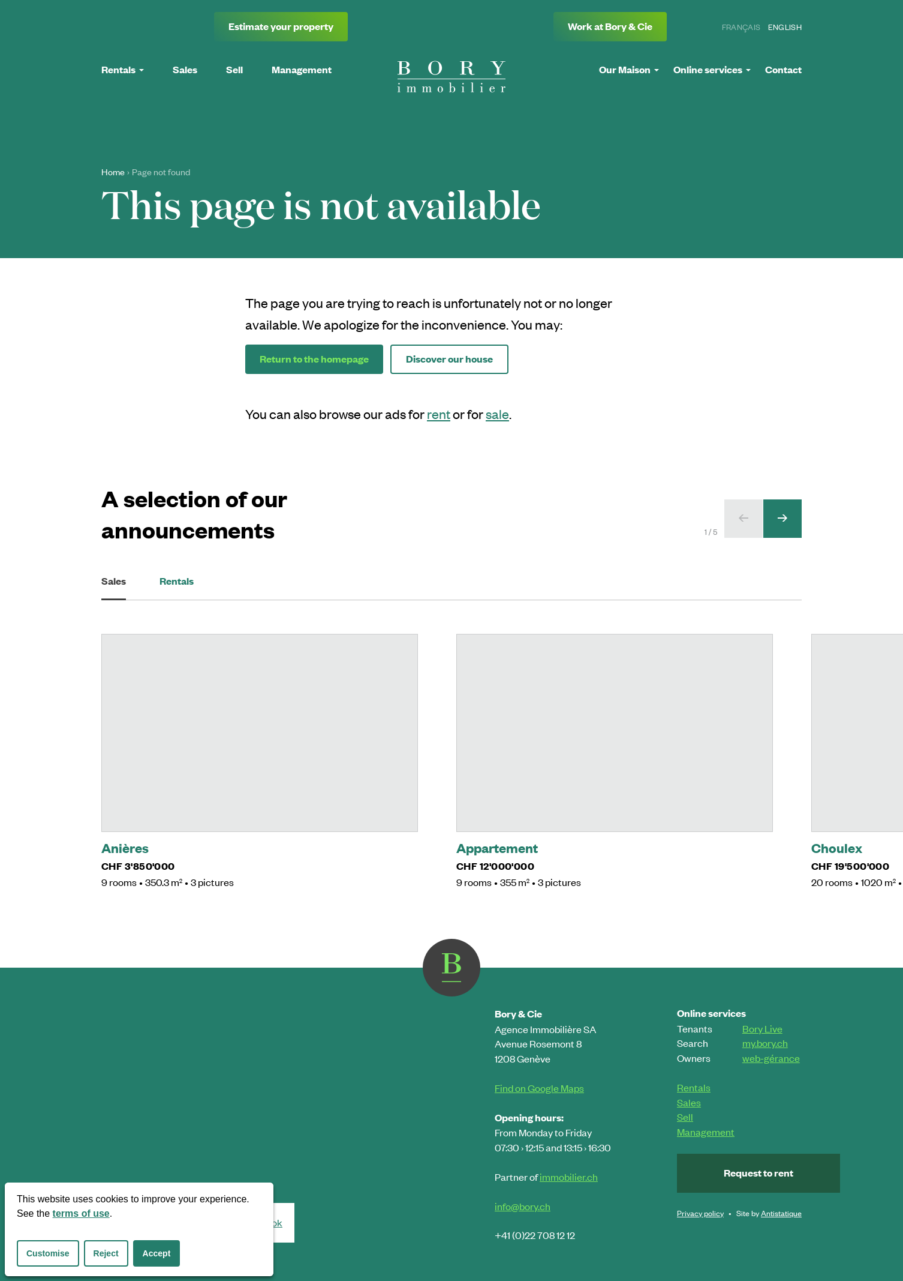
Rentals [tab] (176, 581)
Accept (157, 1253)
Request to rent (758, 1173)
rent (438, 413)
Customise (48, 1253)
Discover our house (449, 359)
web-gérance (771, 1057)
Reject (106, 1253)
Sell (685, 1116)
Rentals (694, 1087)
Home (113, 172)
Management (706, 1131)
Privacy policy (700, 1213)
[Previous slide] (743, 518)
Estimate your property (280, 26)
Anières (125, 847)
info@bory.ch (522, 1206)
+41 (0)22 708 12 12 (535, 1234)
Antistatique (781, 1213)
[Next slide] (782, 518)
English (785, 26)
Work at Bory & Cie (610, 26)
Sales (689, 1102)
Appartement (497, 847)
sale (497, 413)
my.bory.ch (765, 1042)
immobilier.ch (569, 1176)
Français (741, 26)
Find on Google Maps (539, 1087)
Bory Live (762, 1028)
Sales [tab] (113, 587)
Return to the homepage (314, 359)
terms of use (81, 1213)
